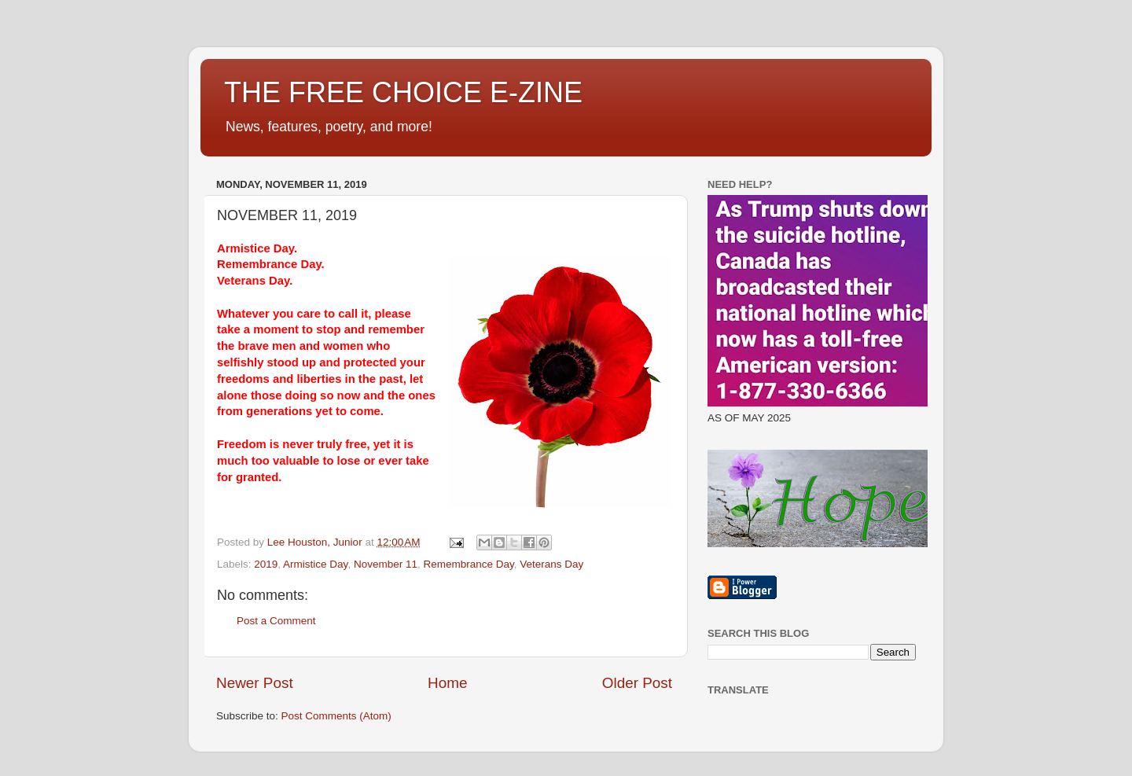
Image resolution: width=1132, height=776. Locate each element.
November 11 (385, 564)
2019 (265, 564)
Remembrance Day (468, 564)
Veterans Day (551, 564)
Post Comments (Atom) (336, 716)
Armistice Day (315, 564)
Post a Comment (276, 621)
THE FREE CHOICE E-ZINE (403, 92)
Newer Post (254, 683)
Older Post (637, 683)
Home (447, 683)
